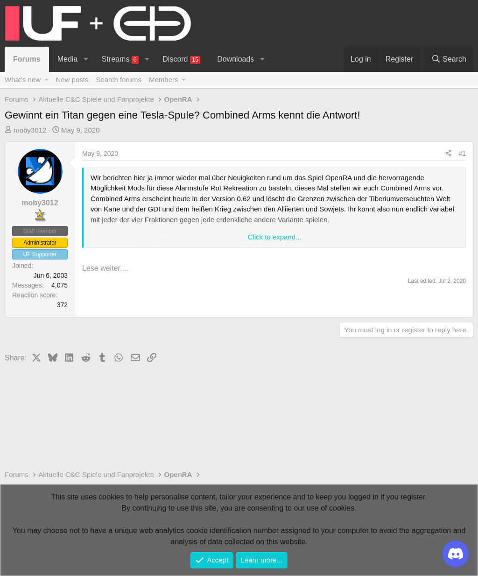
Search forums (118, 80)
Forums (27, 59)
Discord (181, 59)
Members (163, 80)
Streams (120, 59)
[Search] (448, 59)
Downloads (235, 59)
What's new (23, 80)
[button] (86, 59)
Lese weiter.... (105, 268)
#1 (462, 153)
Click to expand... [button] (274, 237)
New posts (72, 80)
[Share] (448, 154)
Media (67, 59)
